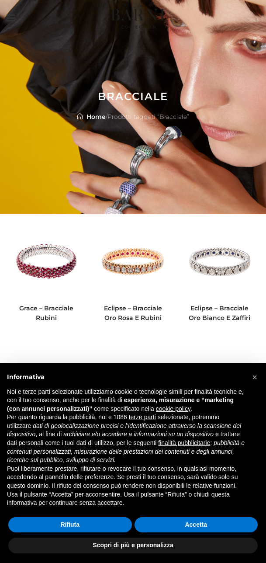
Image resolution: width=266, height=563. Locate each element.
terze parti (142, 417)
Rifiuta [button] (69, 524)
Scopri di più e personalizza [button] (133, 545)
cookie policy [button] (173, 408)
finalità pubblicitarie (184, 442)
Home (96, 117)
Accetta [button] (196, 524)
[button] (255, 377)
